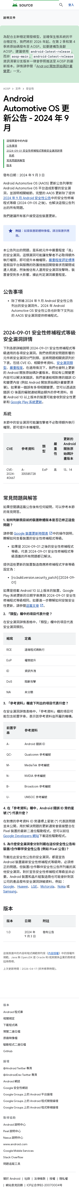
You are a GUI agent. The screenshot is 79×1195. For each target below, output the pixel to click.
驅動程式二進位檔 (14, 1044)
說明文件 (9, 18)
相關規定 (9, 1018)
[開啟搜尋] (61, 4)
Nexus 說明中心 (13, 1137)
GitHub (7, 1051)
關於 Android (11, 1178)
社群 (27, 1178)
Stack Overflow (13, 1157)
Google (8, 887)
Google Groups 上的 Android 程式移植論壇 (30, 1107)
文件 (18, 88)
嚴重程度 (16, 368)
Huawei (22, 887)
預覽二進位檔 (11, 1031)
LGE (34, 887)
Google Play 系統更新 (26, 402)
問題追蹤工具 (11, 1164)
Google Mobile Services (18, 1151)
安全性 (30, 88)
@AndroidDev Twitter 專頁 (20, 1075)
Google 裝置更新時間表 (31, 534)
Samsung (9, 892)
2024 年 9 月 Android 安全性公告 (27, 198)
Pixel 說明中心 (12, 1131)
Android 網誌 (11, 1081)
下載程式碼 (10, 1025)
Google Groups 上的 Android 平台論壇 (28, 1094)
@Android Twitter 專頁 (17, 1068)
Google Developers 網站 (21, 836)
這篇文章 (32, 606)
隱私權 (63, 1178)
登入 (71, 5)
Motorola (47, 887)
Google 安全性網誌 (15, 1088)
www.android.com (15, 1144)
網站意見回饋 (14, 1185)
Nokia (61, 887)
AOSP (6, 88)
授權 (52, 1178)
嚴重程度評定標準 (62, 260)
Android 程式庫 (13, 1012)
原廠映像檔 (10, 1038)
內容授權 (53, 953)
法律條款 (39, 1178)
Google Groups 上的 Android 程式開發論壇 (30, 1101)
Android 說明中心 (14, 1124)
